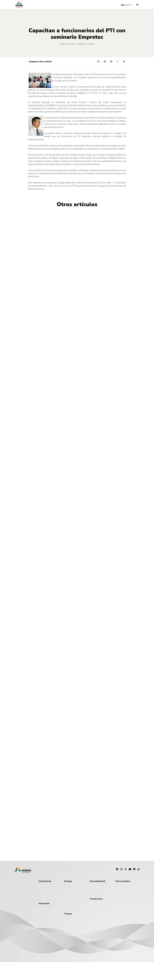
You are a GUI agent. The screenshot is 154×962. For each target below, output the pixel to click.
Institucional (77, 25)
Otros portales (122, 881)
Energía (68, 881)
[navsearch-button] (137, 5)
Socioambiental (97, 881)
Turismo (68, 913)
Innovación (44, 903)
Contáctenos (96, 898)
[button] (98, 61)
